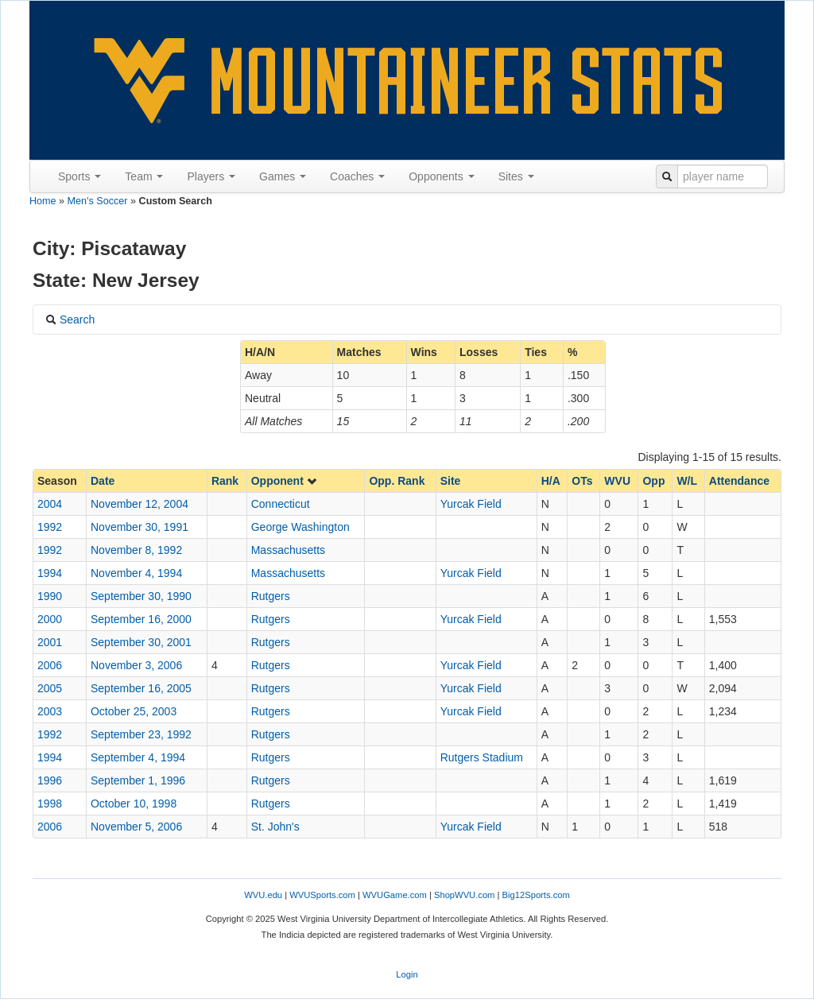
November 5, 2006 (136, 826)
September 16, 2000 (141, 619)
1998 (49, 803)
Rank (224, 480)
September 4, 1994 (138, 757)
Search (70, 319)
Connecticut (280, 504)
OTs (582, 480)
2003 (49, 711)
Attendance (739, 480)
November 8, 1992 (136, 550)
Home (42, 201)
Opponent (284, 480)
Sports (79, 176)
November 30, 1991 (139, 527)
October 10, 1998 (133, 803)
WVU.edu (263, 895)
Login (406, 974)
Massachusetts (288, 550)
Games (282, 176)
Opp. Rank (396, 480)
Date (102, 480)
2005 (49, 688)
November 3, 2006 (136, 665)
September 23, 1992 (141, 734)
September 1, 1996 (138, 780)
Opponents (441, 176)
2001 (49, 642)
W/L (686, 480)
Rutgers (270, 596)
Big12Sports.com (536, 895)
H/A (550, 480)
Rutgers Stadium (481, 757)
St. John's (275, 826)
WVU (617, 480)
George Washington (300, 527)
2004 (49, 504)
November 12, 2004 (139, 504)
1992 (49, 527)
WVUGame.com (394, 895)
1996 (49, 780)
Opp (653, 480)
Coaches (357, 176)
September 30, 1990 (141, 596)
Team (144, 176)
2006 (49, 665)
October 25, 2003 (133, 711)
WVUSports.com (322, 895)
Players (211, 176)
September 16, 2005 (141, 688)
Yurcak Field (471, 504)
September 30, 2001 (141, 642)
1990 (49, 596)
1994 (49, 573)
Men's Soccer (98, 201)
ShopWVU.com (464, 895)
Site (450, 480)
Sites (516, 176)
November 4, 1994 (136, 573)
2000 (49, 619)
